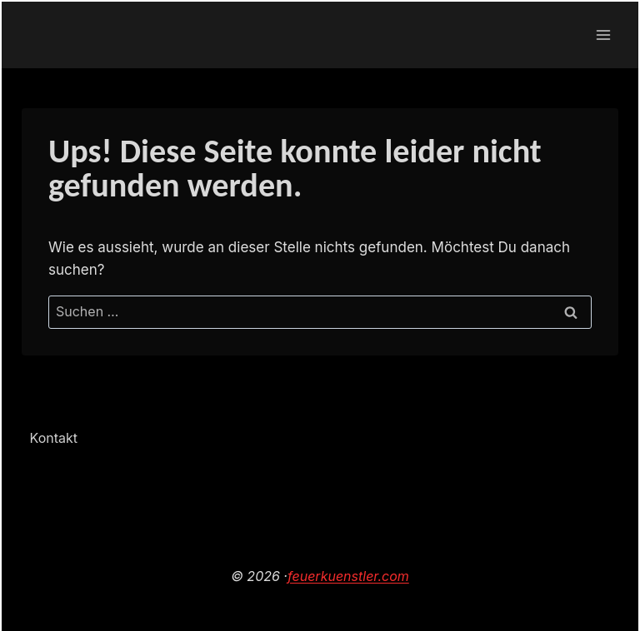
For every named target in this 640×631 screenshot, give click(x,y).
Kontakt (54, 438)
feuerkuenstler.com (348, 576)
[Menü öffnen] (603, 34)
